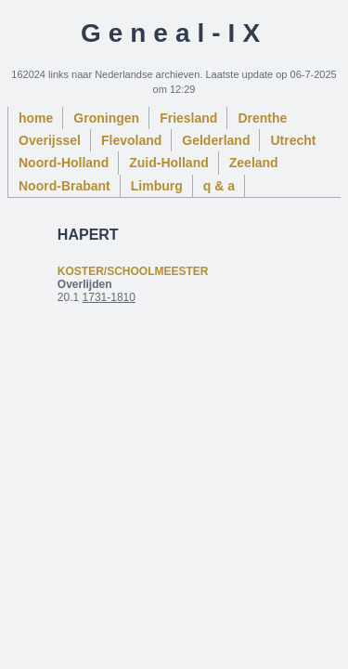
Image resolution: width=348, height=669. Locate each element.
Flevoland (131, 140)
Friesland (188, 118)
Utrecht (293, 140)
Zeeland (253, 162)
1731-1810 (109, 297)
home (36, 118)
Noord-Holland (64, 162)
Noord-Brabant (64, 185)
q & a (219, 185)
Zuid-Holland (169, 162)
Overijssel (50, 140)
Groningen (106, 118)
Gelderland (216, 140)
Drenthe (262, 118)
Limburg (157, 185)
